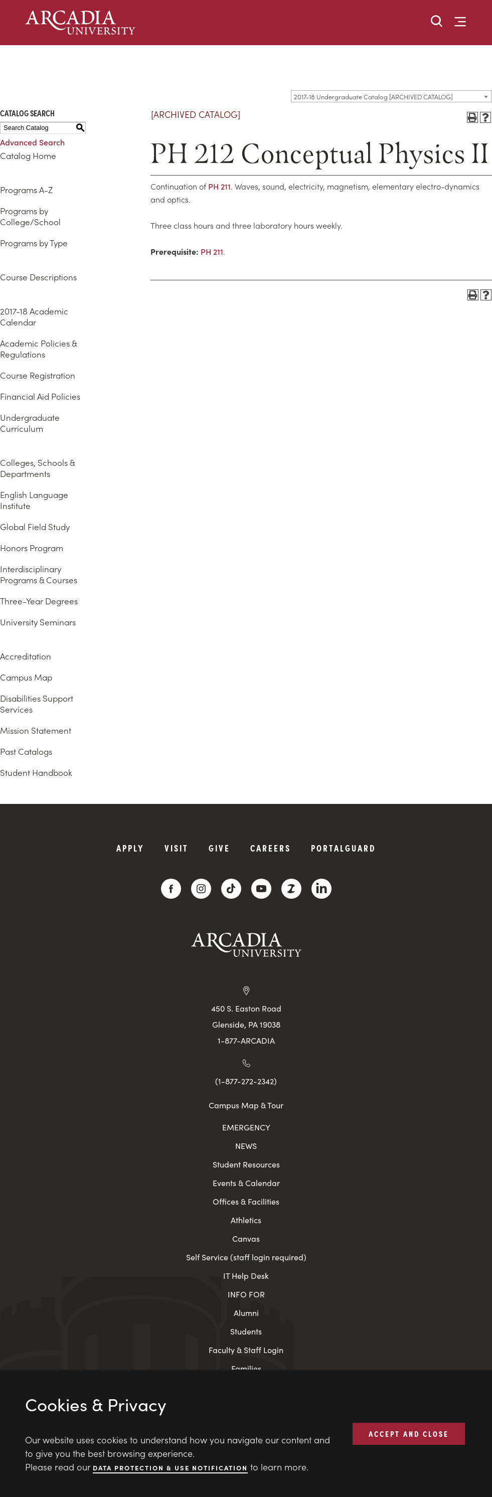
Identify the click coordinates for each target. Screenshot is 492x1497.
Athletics (246, 1220)
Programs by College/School (30, 216)
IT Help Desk (246, 1275)
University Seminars (38, 621)
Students (246, 1331)
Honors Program (31, 547)
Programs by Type (34, 242)
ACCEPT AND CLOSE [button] (409, 1433)
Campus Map (26, 677)
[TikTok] (231, 889)
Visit (177, 848)
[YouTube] (261, 889)
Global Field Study (35, 526)
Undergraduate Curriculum (30, 423)
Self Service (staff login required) (246, 1257)
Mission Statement (35, 730)
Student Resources (246, 1164)
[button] (437, 22)
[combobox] (391, 96)
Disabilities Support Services (36, 704)
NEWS (246, 1145)
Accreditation (25, 655)
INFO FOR (246, 1294)
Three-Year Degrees (39, 600)
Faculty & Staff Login (246, 1350)
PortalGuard (343, 848)
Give (219, 848)
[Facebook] (171, 889)
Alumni (246, 1312)
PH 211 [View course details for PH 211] (219, 186)
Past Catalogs (26, 751)
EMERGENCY (246, 1127)
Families (246, 1368)
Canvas (246, 1238)
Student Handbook (36, 772)
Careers (270, 848)
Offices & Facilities (246, 1201)
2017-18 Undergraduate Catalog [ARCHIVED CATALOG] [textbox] (373, 96)
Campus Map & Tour (246, 1104)
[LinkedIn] (321, 889)
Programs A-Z (26, 189)
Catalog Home (28, 155)
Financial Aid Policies (40, 396)
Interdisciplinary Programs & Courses (38, 574)
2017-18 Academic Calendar (34, 316)
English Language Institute (34, 500)
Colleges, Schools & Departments (37, 468)
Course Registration (37, 375)
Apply (130, 848)
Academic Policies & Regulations (38, 349)
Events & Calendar (246, 1183)
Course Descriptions (38, 276)
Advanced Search (32, 141)
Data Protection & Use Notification (170, 1467)
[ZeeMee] (291, 889)
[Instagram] (201, 889)
